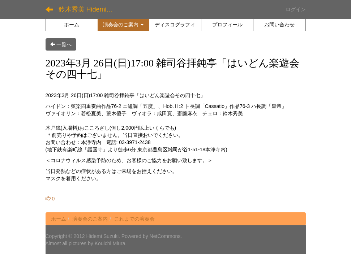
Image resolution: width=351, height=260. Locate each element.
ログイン (296, 9)
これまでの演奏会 (134, 219)
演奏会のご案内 (90, 219)
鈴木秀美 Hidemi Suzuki (89, 9)
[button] (123, 24)
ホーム (58, 219)
